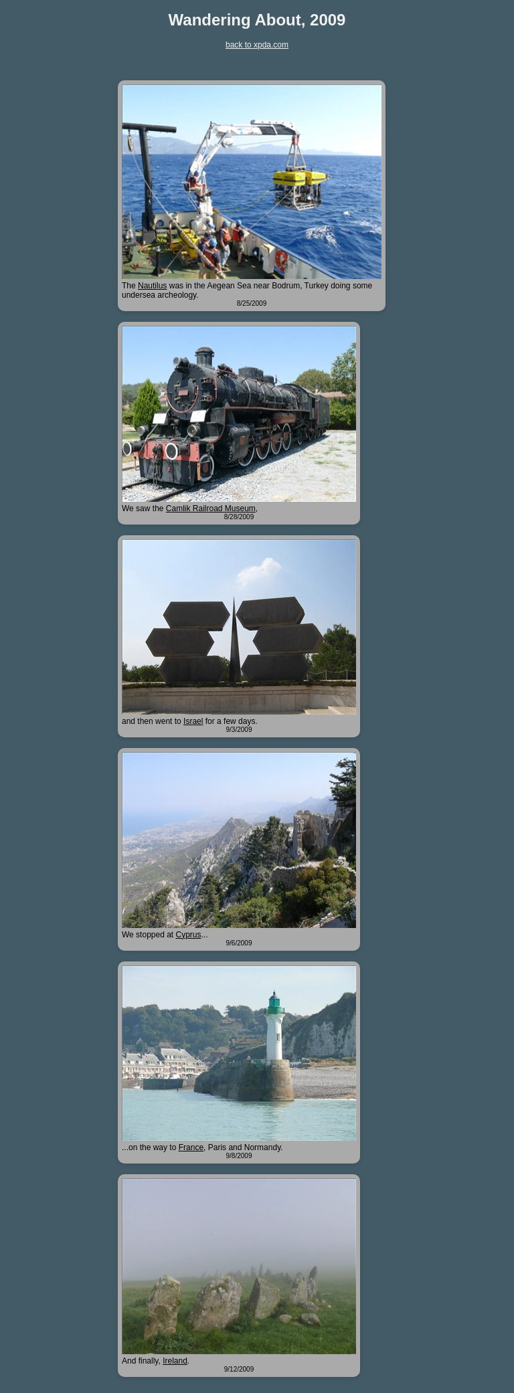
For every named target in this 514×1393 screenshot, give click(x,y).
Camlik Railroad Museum (211, 508)
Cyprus (188, 934)
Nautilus (152, 285)
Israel (193, 721)
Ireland (175, 1361)
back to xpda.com (257, 45)
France (191, 1147)
